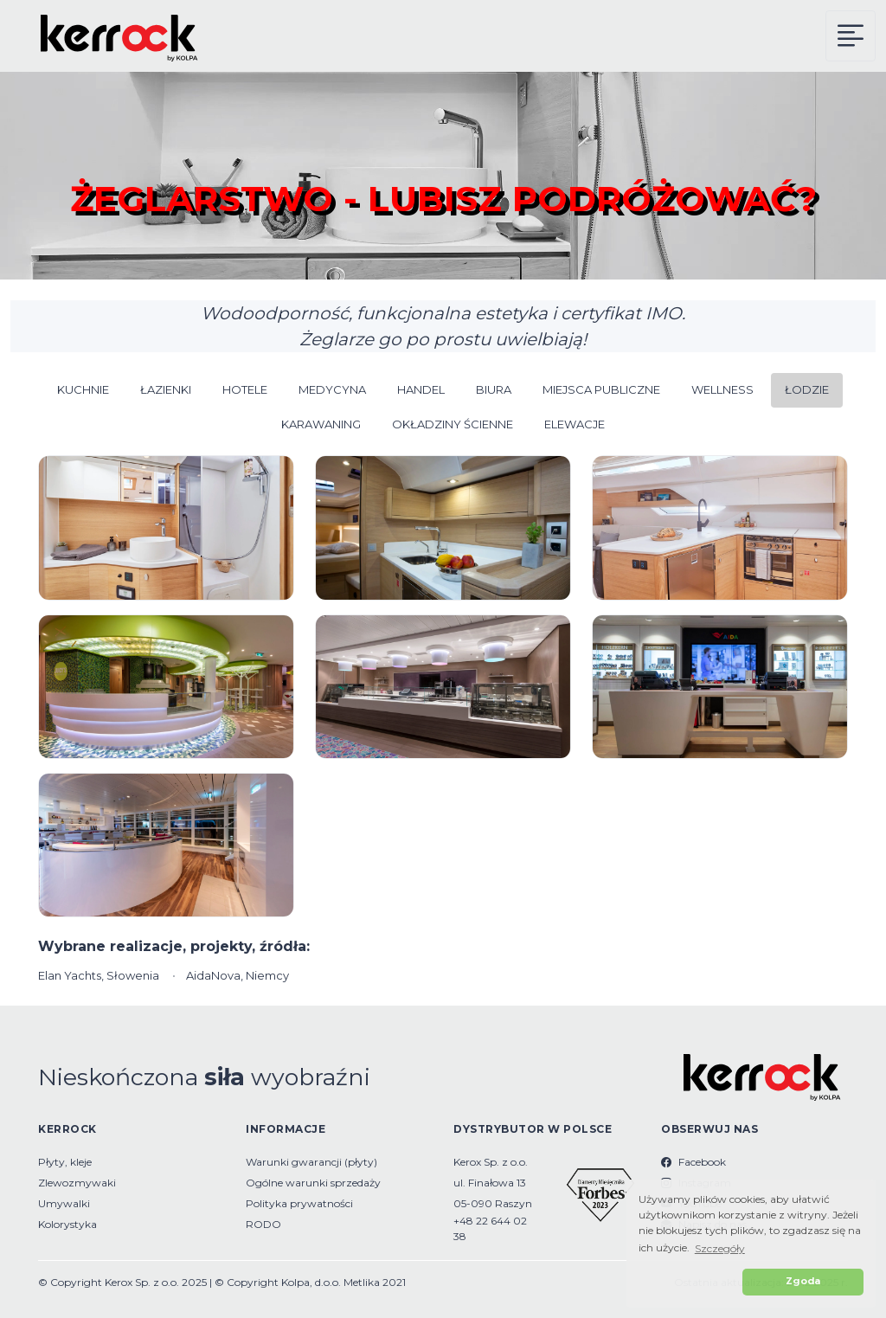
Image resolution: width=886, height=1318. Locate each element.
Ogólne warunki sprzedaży (313, 1182)
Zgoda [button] (803, 1281)
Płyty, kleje (65, 1161)
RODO (263, 1224)
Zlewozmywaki (77, 1182)
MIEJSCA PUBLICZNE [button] (601, 389)
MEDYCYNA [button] (332, 389)
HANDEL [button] (421, 389)
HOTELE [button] (244, 389)
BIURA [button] (493, 389)
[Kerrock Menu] (850, 35)
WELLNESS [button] (722, 389)
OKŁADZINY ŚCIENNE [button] (452, 424)
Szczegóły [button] (720, 1248)
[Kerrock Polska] (107, 35)
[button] (688, 1282)
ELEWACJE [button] (574, 424)
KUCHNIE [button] (83, 389)
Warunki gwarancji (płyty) (311, 1161)
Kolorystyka (67, 1224)
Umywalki (64, 1203)
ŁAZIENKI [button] (165, 389)
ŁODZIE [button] (807, 389)
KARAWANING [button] (321, 424)
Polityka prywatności (299, 1203)
